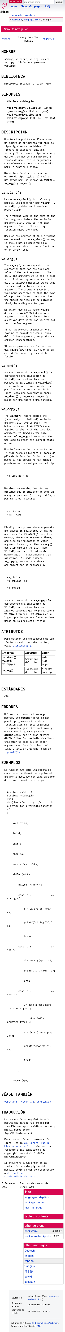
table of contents (37, 1216)
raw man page (33, 1207)
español (29, 1261)
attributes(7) (22, 645)
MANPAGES (15, 1)
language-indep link (36, 1197)
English (29, 1255)
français (29, 1266)
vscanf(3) (27, 1101)
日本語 (28, 1271)
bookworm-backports (37, 1236)
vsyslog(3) (44, 1101)
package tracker (34, 1202)
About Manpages (31, 6)
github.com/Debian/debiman (44, 1323)
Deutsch (29, 1250)
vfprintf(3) (12, 752)
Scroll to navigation (16, 29)
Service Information (23, 15)
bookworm (17, 20)
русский (29, 1281)
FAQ (47, 6)
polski (28, 1276)
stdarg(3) (8, 38)
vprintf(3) (11, 1101)
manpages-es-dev (32, 20)
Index (14, 6)
